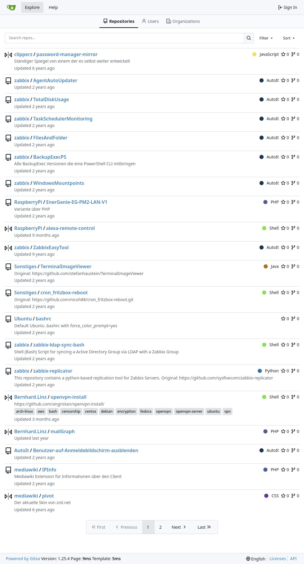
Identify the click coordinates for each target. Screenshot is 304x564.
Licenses (278, 558)
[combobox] (266, 38)
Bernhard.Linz (30, 397)
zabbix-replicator (52, 371)
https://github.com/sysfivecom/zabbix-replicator (226, 378)
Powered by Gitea (23, 558)
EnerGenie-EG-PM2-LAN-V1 (76, 202)
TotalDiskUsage (51, 99)
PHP (271, 202)
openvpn (163, 411)
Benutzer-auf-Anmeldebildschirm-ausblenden (85, 450)
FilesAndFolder (50, 138)
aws (41, 411)
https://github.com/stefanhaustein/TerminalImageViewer (88, 273)
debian (107, 411)
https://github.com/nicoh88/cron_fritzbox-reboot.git (82, 299)
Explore (32, 7)
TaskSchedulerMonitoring (62, 119)
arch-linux (24, 411)
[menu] (255, 559)
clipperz (23, 54)
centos (90, 411)
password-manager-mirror (67, 54)
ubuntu (213, 411)
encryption (126, 411)
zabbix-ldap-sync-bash (58, 345)
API (293, 558)
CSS (271, 495)
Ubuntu (23, 319)
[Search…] (249, 38)
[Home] (11, 7)
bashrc (43, 319)
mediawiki (26, 470)
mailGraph (62, 431)
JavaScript (265, 54)
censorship (71, 411)
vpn (227, 411)
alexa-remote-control (70, 228)
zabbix (21, 80)
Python (268, 371)
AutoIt (269, 80)
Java (271, 266)
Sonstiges (25, 266)
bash (53, 411)
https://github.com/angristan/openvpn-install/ (59, 404)
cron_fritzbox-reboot (64, 292)
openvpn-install (68, 397)
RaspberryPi (28, 202)
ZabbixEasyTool (51, 247)
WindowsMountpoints (58, 183)
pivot (48, 496)
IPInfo (49, 470)
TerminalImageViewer (65, 266)
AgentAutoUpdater (55, 80)
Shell (270, 228)
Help (53, 7)
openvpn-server (189, 411)
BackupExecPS (49, 157)
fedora (146, 411)
